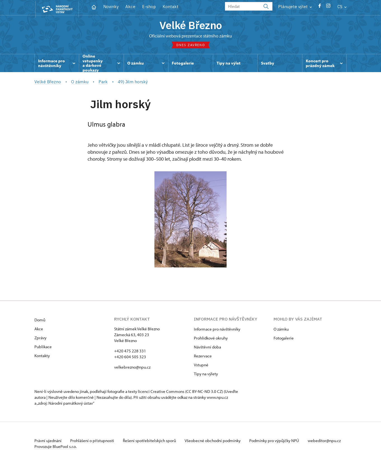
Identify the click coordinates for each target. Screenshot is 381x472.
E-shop (149, 6)
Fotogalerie (284, 339)
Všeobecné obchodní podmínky (216, 441)
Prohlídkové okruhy (211, 339)
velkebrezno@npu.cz (132, 368)
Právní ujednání (48, 441)
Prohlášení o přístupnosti (93, 441)
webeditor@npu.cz (50, 447)
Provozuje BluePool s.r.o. (55, 453)
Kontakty (42, 356)
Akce (130, 6)
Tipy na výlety (206, 375)
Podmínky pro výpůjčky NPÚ (279, 441)
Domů (39, 321)
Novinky (111, 6)
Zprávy (40, 338)
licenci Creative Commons (161, 392)
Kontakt (170, 6)
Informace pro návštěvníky (217, 330)
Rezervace (203, 357)
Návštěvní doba (207, 348)
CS (342, 6)
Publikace (43, 347)
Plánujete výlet (295, 6)
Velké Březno (190, 26)
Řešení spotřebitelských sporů (152, 441)
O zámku (281, 330)
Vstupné (201, 366)
